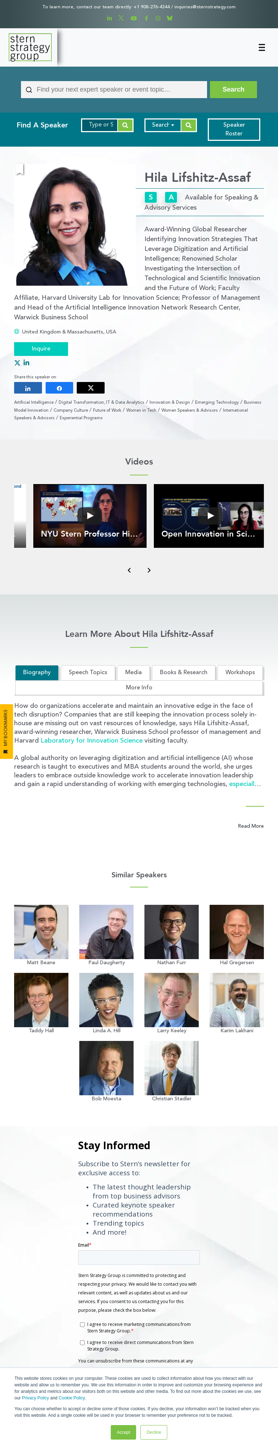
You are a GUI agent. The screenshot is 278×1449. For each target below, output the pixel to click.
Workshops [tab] (240, 673)
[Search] (233, 89)
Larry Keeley (171, 1031)
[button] (90, 516)
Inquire (41, 349)
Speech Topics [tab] (88, 673)
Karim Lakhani (236, 1031)
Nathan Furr (171, 963)
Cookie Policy (72, 1397)
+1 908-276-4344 (152, 7)
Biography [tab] (37, 673)
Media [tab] (133, 673)
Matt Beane (41, 963)
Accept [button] (123, 1432)
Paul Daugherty (106, 963)
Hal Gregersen (237, 963)
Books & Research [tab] (183, 673)
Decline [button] (154, 1432)
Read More (251, 826)
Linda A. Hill (107, 1031)
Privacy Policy (35, 1397)
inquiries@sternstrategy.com (205, 7)
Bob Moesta (106, 1099)
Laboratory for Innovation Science (92, 741)
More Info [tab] (139, 688)
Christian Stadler (171, 1099)
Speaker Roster (234, 129)
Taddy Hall (41, 1031)
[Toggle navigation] (261, 47)
